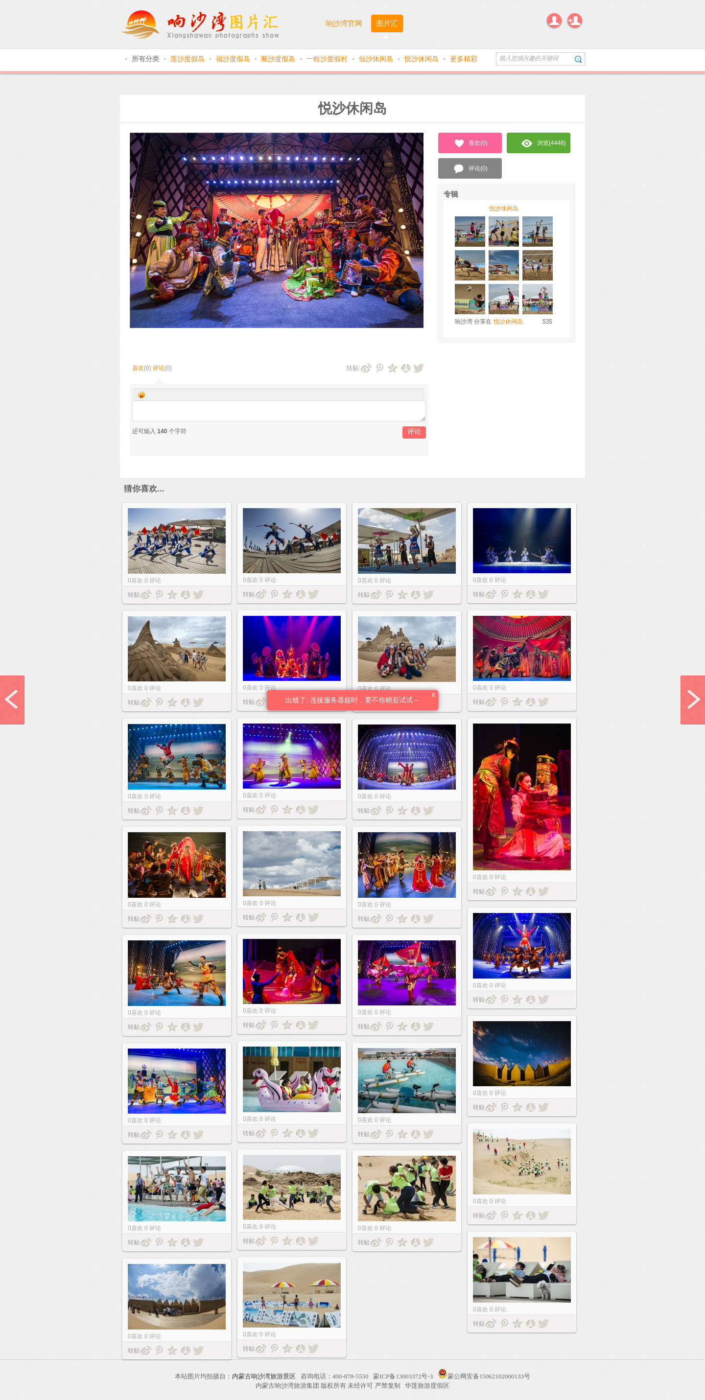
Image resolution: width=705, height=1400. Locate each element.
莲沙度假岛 (188, 59)
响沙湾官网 (344, 23)
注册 (574, 20)
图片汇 (387, 23)
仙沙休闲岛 (377, 59)
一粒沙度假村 (328, 59)
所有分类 (146, 59)
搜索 (578, 59)
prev (12, 700)
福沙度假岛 (234, 59)
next (693, 700)
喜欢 (138, 368)
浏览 (543, 143)
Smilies (141, 395)
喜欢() (470, 143)
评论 (158, 368)
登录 (554, 20)
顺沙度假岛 (279, 59)
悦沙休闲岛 (422, 59)
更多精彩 (463, 59)
